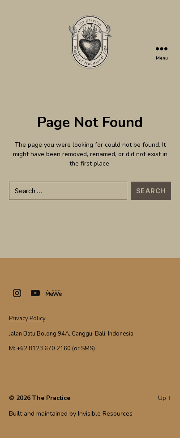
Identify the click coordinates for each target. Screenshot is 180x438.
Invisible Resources (105, 413)
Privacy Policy (27, 319)
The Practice (51, 398)
